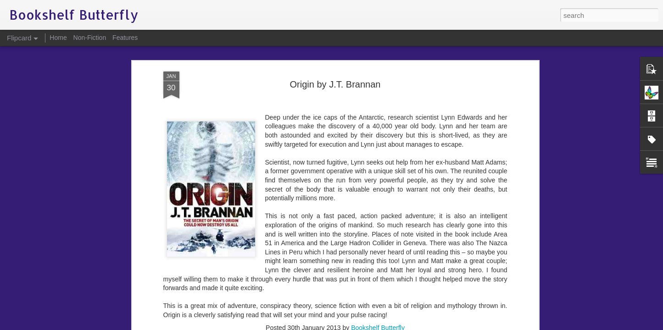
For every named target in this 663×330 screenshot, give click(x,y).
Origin (429, 254)
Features (125, 37)
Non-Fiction (89, 37)
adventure (264, 254)
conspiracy (297, 254)
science (452, 254)
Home (58, 37)
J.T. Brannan (371, 254)
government (333, 254)
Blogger (360, 325)
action (237, 254)
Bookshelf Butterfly (378, 242)
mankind (405, 254)
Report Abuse (387, 325)
